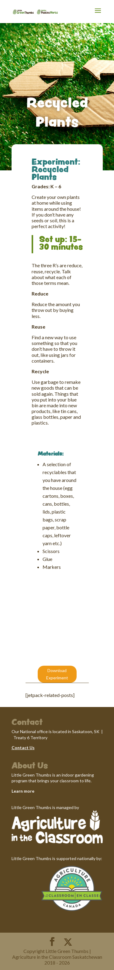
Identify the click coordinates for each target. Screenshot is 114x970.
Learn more (23, 791)
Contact (20, 747)
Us (32, 747)
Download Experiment (57, 674)
